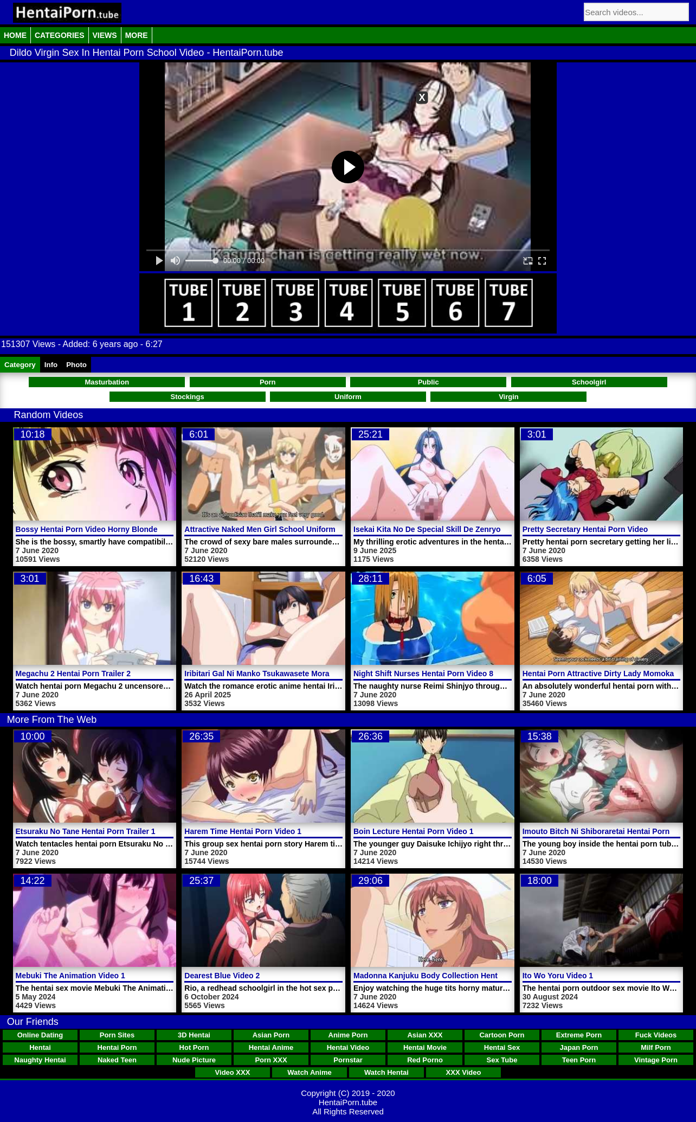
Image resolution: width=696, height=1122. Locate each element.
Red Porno (425, 1060)
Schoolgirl (589, 382)
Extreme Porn (579, 1035)
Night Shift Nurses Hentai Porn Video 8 (423, 673)
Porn (268, 382)
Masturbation (107, 382)
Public (428, 382)
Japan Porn (579, 1047)
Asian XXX (424, 1035)
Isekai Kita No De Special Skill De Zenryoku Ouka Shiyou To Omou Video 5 (487, 529)
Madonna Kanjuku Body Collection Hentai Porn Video (449, 975)
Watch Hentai (386, 1072)
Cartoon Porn (501, 1035)
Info (50, 365)
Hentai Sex (502, 1047)
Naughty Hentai (40, 1060)
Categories (60, 35)
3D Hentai (194, 1035)
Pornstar (347, 1060)
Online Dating (40, 1035)
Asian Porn (271, 1035)
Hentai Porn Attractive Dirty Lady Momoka (598, 673)
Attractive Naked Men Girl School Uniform (260, 529)
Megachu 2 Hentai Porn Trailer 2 (73, 673)
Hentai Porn (117, 1047)
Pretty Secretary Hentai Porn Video (585, 529)
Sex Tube (502, 1060)
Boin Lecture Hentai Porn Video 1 (413, 831)
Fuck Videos (655, 1035)
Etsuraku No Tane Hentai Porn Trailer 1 (86, 831)
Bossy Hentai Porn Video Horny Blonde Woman (101, 529)
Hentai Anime (271, 1047)
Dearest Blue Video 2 (222, 975)
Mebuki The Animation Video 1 (70, 975)
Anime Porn (348, 1035)
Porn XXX (271, 1060)
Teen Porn (579, 1060)
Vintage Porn (656, 1060)
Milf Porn (656, 1047)
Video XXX (232, 1072)
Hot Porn (194, 1047)
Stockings (187, 397)
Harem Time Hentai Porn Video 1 (242, 831)
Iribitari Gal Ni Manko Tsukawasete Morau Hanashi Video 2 (289, 673)
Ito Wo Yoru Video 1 (558, 975)
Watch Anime (309, 1072)
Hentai (40, 1047)
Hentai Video (348, 1047)
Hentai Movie (425, 1047)
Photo (76, 365)
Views (105, 35)
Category (20, 365)
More (136, 35)
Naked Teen (117, 1060)
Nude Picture (194, 1060)
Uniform (348, 397)
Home (15, 35)
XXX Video (463, 1072)
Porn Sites (117, 1035)
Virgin (509, 397)
